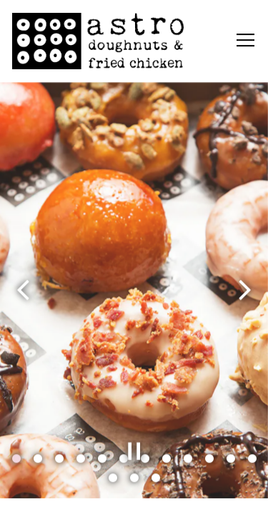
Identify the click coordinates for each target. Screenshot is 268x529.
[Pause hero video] (134, 451)
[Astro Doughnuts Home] (98, 40)
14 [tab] (134, 478)
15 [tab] (156, 478)
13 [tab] (113, 478)
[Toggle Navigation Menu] (245, 41)
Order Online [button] (134, 509)
